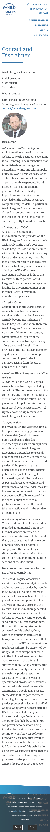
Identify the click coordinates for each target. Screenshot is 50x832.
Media (44, 30)
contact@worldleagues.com (19, 108)
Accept (18, 827)
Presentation (38, 20)
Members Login (39, 4)
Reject (32, 827)
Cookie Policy (17, 811)
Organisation (40, 9)
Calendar (41, 35)
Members (41, 25)
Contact (43, 13)
